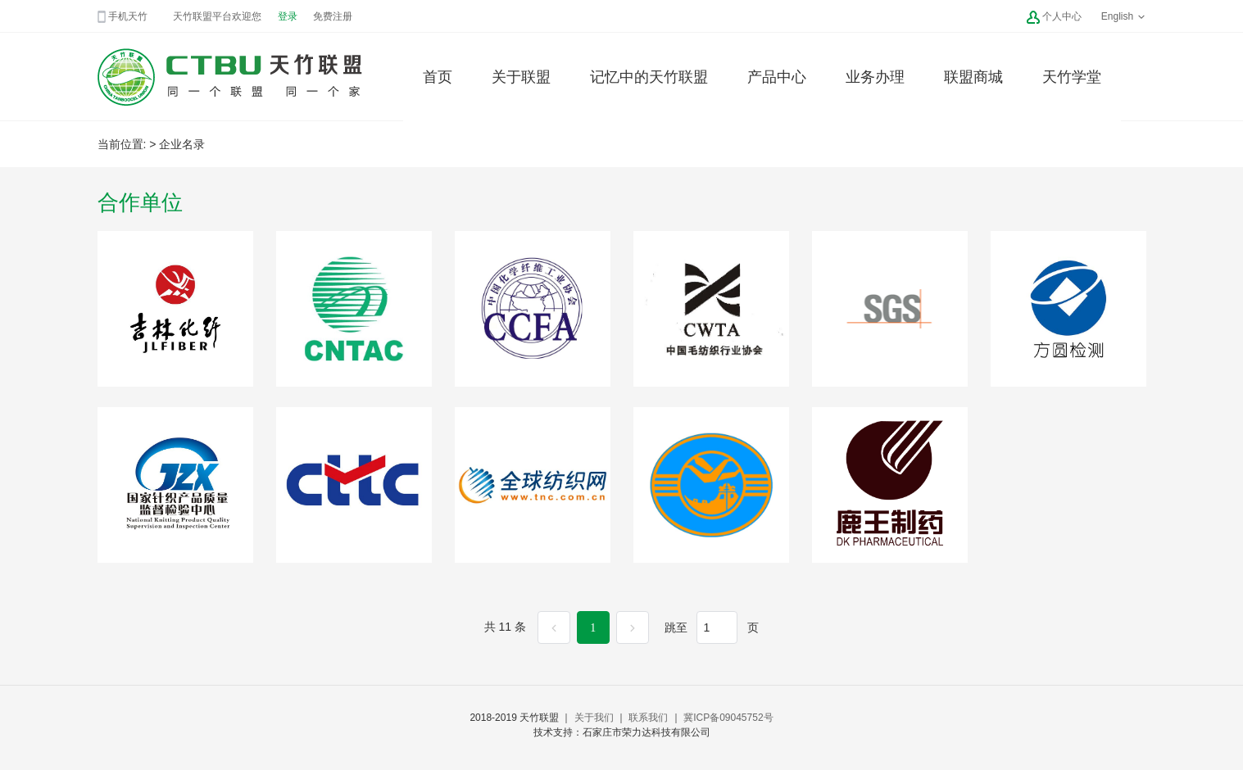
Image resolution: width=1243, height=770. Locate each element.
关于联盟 (521, 77)
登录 (287, 16)
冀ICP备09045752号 (728, 717)
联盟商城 (973, 77)
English (1123, 16)
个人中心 (1062, 16)
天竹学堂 (1071, 77)
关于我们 (594, 717)
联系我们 (648, 717)
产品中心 (776, 77)
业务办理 (875, 77)
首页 (437, 77)
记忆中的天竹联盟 (649, 77)
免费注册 (332, 16)
